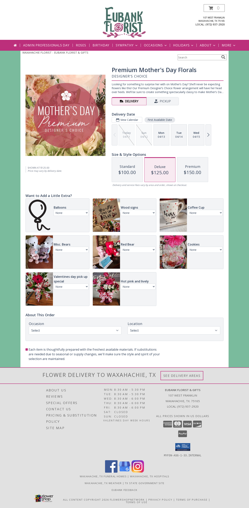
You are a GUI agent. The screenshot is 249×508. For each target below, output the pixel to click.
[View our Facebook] (111, 471)
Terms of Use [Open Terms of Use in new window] (136, 502)
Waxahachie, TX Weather (103, 483)
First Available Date (160, 120)
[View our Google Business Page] (124, 471)
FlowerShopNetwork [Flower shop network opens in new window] (127, 499)
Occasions (155, 45)
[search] (223, 57)
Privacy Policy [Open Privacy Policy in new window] (160, 499)
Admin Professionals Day (46, 45)
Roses (81, 45)
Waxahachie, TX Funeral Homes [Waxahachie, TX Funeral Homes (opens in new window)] (103, 476)
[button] (214, 8)
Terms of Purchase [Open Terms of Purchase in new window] (192, 499)
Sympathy (127, 45)
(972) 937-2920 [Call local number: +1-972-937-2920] (215, 24)
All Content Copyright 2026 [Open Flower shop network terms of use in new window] (86, 499)
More (229, 45)
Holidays (183, 45)
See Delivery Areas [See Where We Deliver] (182, 375)
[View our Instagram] (138, 471)
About (208, 45)
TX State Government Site (144, 483)
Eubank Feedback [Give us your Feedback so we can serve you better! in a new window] (125, 489)
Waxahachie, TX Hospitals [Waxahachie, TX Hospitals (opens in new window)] (149, 476)
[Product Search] (198, 57)
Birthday (101, 45)
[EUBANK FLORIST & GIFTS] (124, 22)
